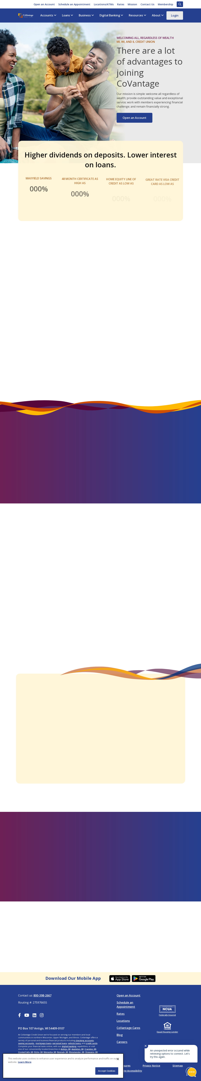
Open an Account (134, 118)
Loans (66, 15)
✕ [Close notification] (145, 1046)
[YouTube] (26, 1016)
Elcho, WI (38, 1052)
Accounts (46, 15)
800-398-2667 (42, 995)
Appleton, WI (78, 1049)
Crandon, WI (90, 1049)
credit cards (91, 1043)
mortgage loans (43, 1043)
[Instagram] (42, 1016)
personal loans (59, 1043)
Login (174, 15)
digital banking (69, 1046)
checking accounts (85, 1040)
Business (85, 15)
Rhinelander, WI (76, 1052)
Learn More (24, 1062)
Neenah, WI (62, 1052)
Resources (136, 15)
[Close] (118, 1059)
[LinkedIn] (34, 1016)
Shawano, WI (91, 1052)
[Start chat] (191, 1072)
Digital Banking (110, 15)
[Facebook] (19, 1016)
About (156, 15)
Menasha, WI (50, 1052)
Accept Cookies (106, 1070)
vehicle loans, (74, 1043)
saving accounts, (26, 1043)
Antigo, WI (65, 1049)
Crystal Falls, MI (25, 1052)
